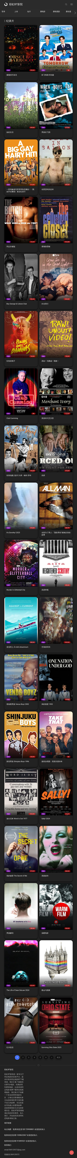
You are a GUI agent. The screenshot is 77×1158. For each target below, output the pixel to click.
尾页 (58, 1057)
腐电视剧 (56, 11)
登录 (3, 11)
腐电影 (42, 11)
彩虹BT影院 (13, 4)
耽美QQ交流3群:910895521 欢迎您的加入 (20, 1141)
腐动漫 (68, 11)
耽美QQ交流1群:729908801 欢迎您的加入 (29, 1129)
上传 (16, 11)
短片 (29, 11)
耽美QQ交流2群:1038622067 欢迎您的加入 (20, 1135)
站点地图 (7, 1129)
